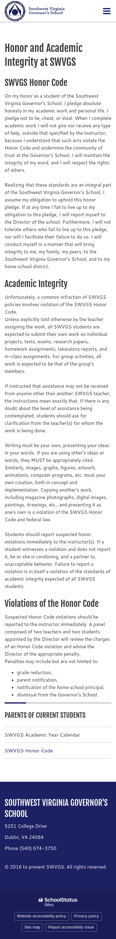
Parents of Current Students (45, 715)
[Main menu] (106, 11)
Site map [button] (32, 927)
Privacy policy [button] (86, 916)
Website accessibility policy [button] (41, 916)
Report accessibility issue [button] (71, 927)
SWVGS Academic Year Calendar (42, 734)
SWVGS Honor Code (29, 750)
